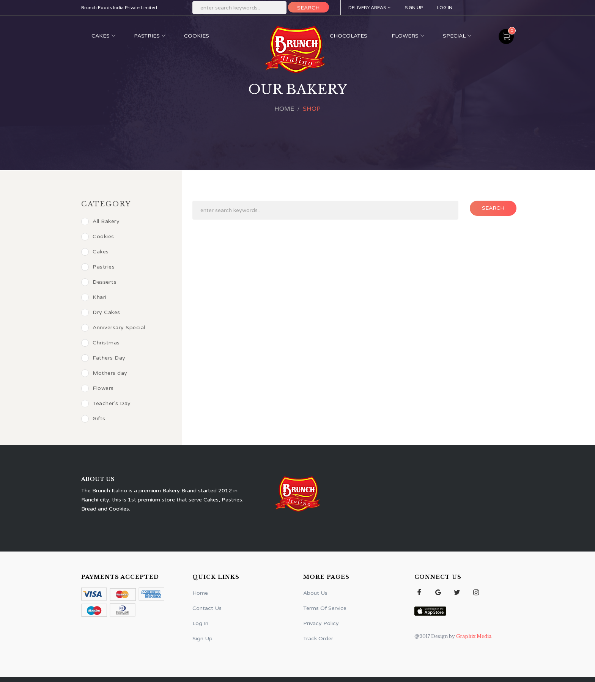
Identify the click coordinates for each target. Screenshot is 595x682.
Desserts (98, 282)
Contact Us (207, 608)
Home (284, 109)
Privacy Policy (321, 623)
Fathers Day (103, 358)
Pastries (147, 36)
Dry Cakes (100, 312)
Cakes (100, 36)
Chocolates (348, 36)
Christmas (100, 343)
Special (454, 36)
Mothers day (104, 373)
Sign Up (414, 7)
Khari (94, 297)
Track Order (318, 638)
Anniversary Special (113, 328)
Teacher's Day (106, 403)
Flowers (405, 36)
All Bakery (100, 221)
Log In (444, 7)
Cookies (196, 36)
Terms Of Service (324, 608)
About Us (315, 593)
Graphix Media (473, 636)
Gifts (93, 419)
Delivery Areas (369, 7)
